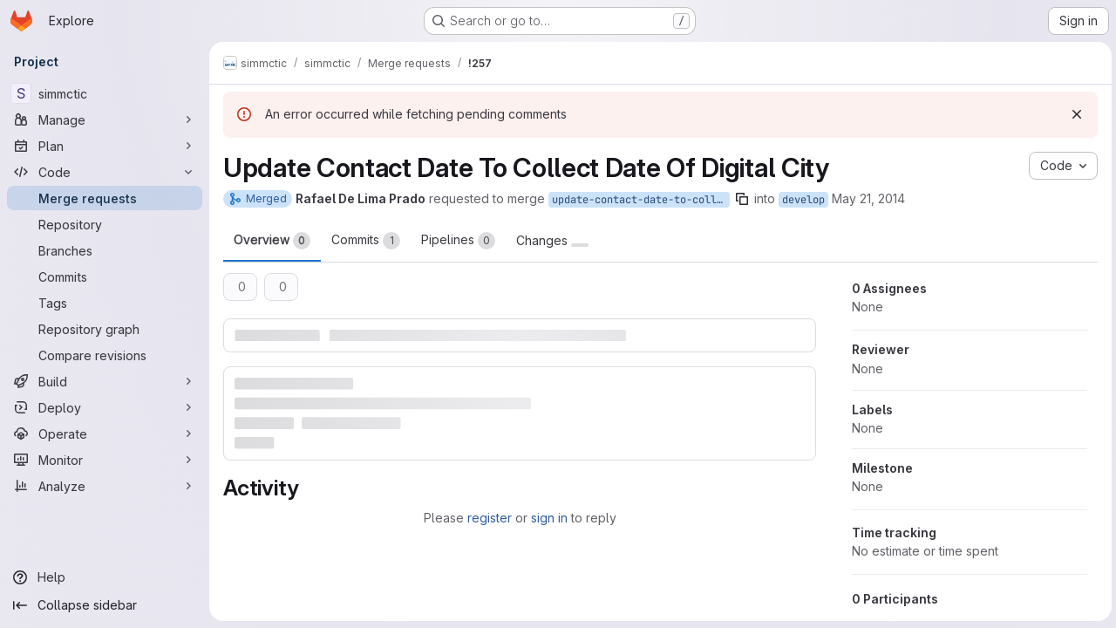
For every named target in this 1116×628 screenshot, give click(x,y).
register (488, 517)
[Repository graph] (104, 329)
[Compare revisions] (104, 355)
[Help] (104, 577)
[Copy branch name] (742, 198)
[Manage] (104, 119)
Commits (365, 240)
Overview (272, 240)
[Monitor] (104, 459)
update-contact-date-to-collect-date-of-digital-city (641, 200)
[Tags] (104, 302)
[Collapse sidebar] (104, 605)
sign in (547, 517)
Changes (552, 241)
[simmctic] (104, 93)
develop (803, 200)
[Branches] (104, 250)
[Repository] (104, 224)
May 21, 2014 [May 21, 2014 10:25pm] (868, 198)
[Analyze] (104, 486)
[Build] (104, 381)
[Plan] (104, 145)
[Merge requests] (104, 198)
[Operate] (104, 433)
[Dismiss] (1074, 114)
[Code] (104, 172)
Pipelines (458, 240)
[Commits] (104, 276)
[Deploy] (104, 407)
